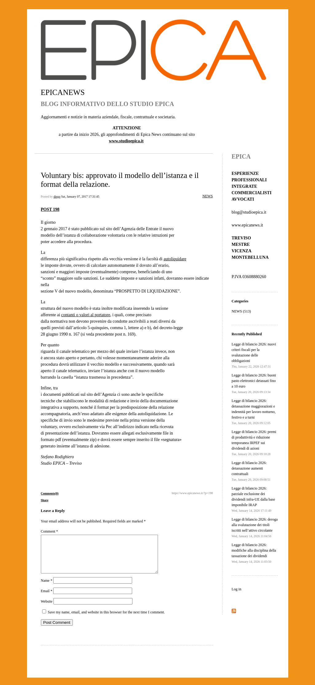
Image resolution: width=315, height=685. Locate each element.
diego (56, 196)
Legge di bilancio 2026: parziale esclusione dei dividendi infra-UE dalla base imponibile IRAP (253, 499)
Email (47, 598)
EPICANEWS (63, 92)
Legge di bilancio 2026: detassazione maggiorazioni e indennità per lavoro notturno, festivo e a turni (254, 412)
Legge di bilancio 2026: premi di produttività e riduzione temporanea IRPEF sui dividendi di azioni (254, 443)
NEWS (208, 196)
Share (45, 500)
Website (47, 609)
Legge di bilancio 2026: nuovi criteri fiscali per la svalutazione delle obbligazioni (254, 355)
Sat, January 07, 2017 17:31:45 (80, 196)
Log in (237, 589)
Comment (49, 531)
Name (47, 588)
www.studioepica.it (126, 141)
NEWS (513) (241, 311)
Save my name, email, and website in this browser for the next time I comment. (106, 619)
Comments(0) (50, 493)
